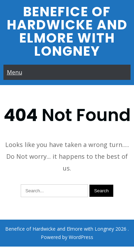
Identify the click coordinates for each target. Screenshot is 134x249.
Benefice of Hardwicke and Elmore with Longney (67, 31)
